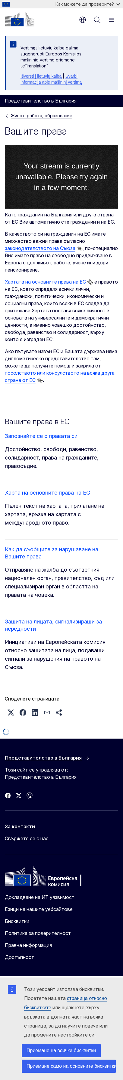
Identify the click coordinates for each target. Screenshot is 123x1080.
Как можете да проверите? (87, 4)
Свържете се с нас (27, 838)
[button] (11, 712)
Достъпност (19, 957)
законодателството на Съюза (40, 248)
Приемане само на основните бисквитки (71, 1066)
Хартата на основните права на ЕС (45, 282)
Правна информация (28, 945)
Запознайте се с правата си (41, 436)
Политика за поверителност (38, 933)
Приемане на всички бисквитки (61, 1050)
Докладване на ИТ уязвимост (39, 897)
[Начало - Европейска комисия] (19, 19)
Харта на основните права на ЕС (47, 492)
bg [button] (82, 19)
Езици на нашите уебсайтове (39, 909)
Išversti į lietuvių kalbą (41, 76)
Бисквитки (17, 921)
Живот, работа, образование (41, 115)
